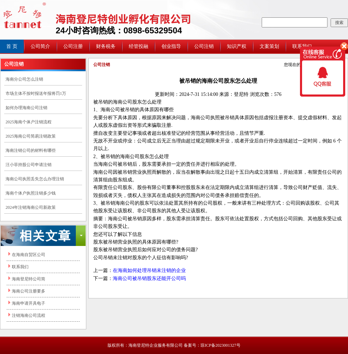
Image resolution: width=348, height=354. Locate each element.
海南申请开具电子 (28, 303)
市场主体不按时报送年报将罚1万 (36, 93)
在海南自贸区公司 (28, 254)
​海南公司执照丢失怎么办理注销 (35, 178)
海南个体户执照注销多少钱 (31, 193)
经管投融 (138, 46)
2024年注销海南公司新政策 (31, 207)
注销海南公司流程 (28, 315)
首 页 (11, 46)
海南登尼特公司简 (28, 279)
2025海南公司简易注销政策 (31, 136)
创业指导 (171, 46)
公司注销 (204, 46)
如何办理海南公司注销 (26, 107)
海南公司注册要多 (28, 291)
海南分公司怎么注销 (24, 79)
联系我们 (20, 266)
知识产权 (236, 46)
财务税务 (106, 46)
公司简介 (40, 46)
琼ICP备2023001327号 (220, 345)
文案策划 (269, 46)
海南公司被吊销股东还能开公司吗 (149, 278)
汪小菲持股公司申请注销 (29, 164)
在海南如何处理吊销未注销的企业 (149, 270)
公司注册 (73, 46)
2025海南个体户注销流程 (29, 122)
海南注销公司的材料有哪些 (31, 150)
